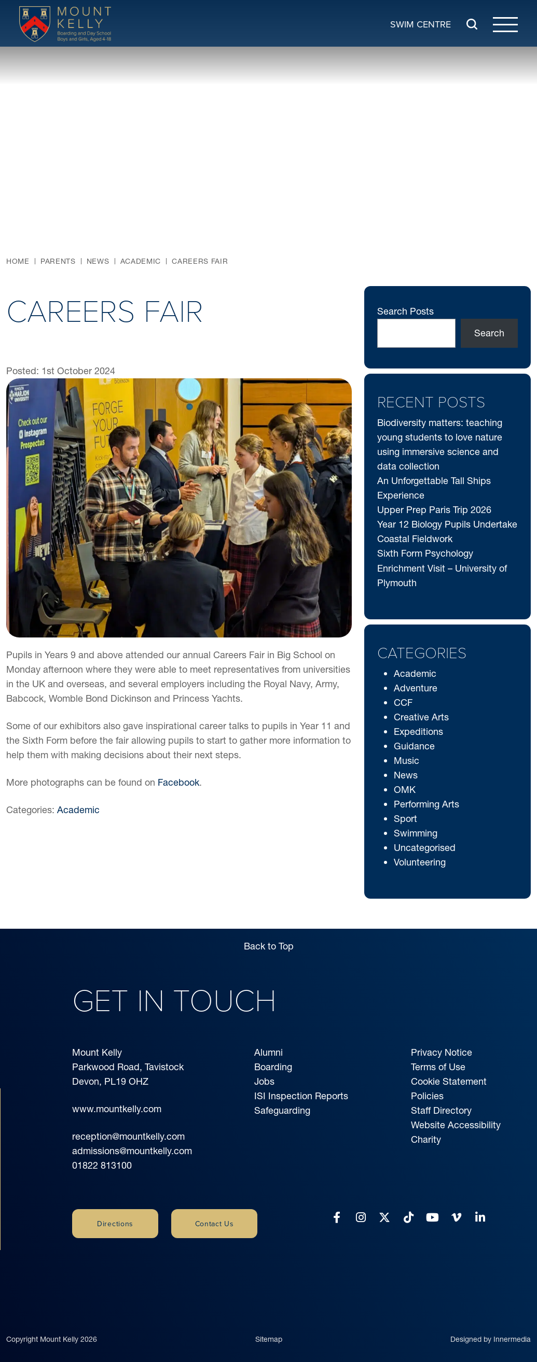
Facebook (178, 782)
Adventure (415, 688)
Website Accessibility (456, 1125)
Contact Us (214, 1223)
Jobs (264, 1081)
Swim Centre (420, 23)
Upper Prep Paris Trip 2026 (434, 510)
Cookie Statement (449, 1081)
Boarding (273, 1067)
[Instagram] (361, 1218)
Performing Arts (426, 804)
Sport (405, 819)
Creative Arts (421, 717)
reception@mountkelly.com (128, 1136)
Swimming (415, 833)
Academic (78, 810)
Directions (115, 1223)
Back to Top (269, 946)
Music (406, 761)
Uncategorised (425, 848)
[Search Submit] (471, 24)
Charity (426, 1139)
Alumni (268, 1052)
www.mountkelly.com (116, 1109)
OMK (405, 790)
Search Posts (405, 311)
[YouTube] (432, 1218)
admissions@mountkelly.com (132, 1151)
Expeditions (418, 731)
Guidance (414, 746)
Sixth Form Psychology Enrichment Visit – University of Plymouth (442, 567)
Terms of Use (438, 1067)
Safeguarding (282, 1110)
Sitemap (268, 1327)
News (406, 775)
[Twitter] (384, 1218)
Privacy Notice (441, 1052)
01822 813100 (102, 1165)
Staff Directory (441, 1110)
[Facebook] (336, 1218)
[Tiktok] (409, 1218)
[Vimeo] (456, 1218)
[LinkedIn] (480, 1218)
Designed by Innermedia (490, 1327)
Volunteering (420, 862)
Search (489, 333)
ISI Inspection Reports (301, 1096)
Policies (427, 1096)
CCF (403, 702)
